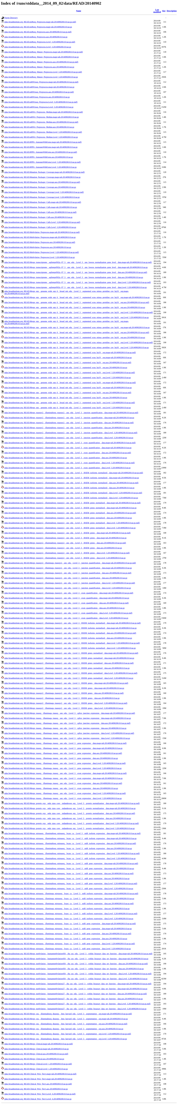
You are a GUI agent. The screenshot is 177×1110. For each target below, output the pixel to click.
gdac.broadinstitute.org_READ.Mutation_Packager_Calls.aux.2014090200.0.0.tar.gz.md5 (40, 212)
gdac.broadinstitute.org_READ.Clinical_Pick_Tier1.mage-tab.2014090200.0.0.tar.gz (38, 1079)
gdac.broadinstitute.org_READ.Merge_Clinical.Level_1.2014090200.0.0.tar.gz (36, 1069)
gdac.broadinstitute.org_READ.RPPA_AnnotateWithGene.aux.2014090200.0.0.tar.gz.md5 (40, 152)
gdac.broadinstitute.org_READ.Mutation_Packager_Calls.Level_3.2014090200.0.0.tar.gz (40, 227)
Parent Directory (11, 18)
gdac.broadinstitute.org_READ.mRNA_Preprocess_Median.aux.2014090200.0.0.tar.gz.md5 (41, 122)
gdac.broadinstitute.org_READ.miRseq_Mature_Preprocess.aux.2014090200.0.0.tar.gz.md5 (41, 62)
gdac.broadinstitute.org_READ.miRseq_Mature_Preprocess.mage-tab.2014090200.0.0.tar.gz (41, 57)
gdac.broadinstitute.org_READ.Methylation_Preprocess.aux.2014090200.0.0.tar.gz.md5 (39, 242)
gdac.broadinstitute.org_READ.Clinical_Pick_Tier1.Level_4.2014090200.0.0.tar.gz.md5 (40, 1094)
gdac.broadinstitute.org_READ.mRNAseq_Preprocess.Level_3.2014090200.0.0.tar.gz (38, 107)
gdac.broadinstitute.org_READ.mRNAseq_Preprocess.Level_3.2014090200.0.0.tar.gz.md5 (41, 102)
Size (164, 11)
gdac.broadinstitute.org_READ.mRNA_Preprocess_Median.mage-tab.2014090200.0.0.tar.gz (41, 117)
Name (78, 11)
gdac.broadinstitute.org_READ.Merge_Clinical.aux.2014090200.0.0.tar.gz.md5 (36, 1054)
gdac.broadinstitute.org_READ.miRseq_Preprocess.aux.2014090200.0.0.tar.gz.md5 (38, 32)
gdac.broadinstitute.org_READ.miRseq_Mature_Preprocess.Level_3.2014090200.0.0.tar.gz (41, 77)
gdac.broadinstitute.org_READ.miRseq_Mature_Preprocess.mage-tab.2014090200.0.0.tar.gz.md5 (43, 52)
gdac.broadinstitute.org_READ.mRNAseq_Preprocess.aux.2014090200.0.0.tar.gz (37, 97)
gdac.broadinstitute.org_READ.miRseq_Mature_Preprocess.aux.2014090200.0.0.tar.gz (39, 67)
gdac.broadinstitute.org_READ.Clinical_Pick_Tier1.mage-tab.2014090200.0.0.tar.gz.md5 (40, 1074)
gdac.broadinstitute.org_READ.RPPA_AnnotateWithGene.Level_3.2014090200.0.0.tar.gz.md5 (42, 162)
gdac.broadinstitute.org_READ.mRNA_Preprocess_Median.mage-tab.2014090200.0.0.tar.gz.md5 (43, 112)
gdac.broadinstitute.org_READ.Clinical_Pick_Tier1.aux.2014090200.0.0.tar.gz (36, 1089)
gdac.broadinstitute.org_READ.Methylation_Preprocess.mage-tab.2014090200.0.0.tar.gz (40, 237)
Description (172, 11)
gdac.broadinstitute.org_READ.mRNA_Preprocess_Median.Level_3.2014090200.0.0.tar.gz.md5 (43, 132)
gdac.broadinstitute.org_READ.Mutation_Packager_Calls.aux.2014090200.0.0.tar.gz (38, 217)
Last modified (157, 11)
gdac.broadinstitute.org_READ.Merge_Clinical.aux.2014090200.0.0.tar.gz (34, 1059)
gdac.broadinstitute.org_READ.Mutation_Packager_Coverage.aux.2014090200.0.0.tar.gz (40, 187)
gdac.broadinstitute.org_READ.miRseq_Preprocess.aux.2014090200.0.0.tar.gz (35, 37)
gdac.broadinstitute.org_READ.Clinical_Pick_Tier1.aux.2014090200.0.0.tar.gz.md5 (38, 1084)
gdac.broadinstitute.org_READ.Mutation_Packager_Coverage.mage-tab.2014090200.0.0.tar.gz (42, 177)
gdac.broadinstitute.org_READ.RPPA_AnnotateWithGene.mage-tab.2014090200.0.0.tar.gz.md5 (43, 142)
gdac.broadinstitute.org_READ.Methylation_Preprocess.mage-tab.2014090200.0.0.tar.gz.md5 (42, 232)
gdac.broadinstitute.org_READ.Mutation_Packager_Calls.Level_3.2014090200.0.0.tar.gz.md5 (42, 222)
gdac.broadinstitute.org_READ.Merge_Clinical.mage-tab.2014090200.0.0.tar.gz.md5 (38, 1044)
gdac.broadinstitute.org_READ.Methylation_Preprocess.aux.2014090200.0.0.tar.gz (37, 247)
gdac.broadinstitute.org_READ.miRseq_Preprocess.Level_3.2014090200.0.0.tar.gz (37, 47)
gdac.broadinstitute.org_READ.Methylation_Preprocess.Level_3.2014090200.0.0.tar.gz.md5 (41, 252)
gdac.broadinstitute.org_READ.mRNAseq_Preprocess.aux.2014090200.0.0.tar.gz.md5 (39, 92)
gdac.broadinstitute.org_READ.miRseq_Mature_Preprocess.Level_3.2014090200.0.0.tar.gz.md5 (43, 72)
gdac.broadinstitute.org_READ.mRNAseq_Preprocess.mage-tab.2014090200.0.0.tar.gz (39, 87)
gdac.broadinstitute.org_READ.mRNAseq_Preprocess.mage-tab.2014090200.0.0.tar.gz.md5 (41, 82)
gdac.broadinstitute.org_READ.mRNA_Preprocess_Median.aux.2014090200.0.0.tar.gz (39, 127)
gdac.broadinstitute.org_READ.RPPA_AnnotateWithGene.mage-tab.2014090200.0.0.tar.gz (41, 147)
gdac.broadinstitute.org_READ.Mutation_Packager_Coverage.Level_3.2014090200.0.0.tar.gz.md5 (44, 192)
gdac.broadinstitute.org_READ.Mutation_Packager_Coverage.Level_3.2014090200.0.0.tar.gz (42, 197)
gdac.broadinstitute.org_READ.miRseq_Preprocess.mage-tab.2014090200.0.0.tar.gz (38, 27)
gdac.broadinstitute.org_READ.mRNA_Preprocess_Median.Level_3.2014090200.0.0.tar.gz (41, 137)
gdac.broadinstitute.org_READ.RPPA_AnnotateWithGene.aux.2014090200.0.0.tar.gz (38, 157)
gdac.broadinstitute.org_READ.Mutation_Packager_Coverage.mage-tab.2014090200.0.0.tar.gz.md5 (44, 172)
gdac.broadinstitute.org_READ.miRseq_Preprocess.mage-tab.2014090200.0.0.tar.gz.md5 (40, 22)
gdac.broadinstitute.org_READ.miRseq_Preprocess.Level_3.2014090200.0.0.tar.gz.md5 (39, 42)
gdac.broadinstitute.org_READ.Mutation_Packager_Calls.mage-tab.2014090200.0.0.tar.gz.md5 (42, 202)
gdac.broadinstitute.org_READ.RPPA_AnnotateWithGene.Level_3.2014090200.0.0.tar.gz (40, 167)
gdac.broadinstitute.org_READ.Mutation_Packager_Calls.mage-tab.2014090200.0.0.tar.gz (40, 207)
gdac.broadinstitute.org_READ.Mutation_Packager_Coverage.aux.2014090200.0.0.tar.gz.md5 (42, 182)
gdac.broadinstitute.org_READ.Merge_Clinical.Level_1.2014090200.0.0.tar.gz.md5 (38, 1064)
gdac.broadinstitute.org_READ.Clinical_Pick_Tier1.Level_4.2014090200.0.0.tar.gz (37, 1099)
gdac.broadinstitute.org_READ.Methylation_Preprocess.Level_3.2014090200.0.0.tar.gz (39, 257)
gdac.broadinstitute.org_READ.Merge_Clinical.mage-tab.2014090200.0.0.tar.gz (36, 1049)
